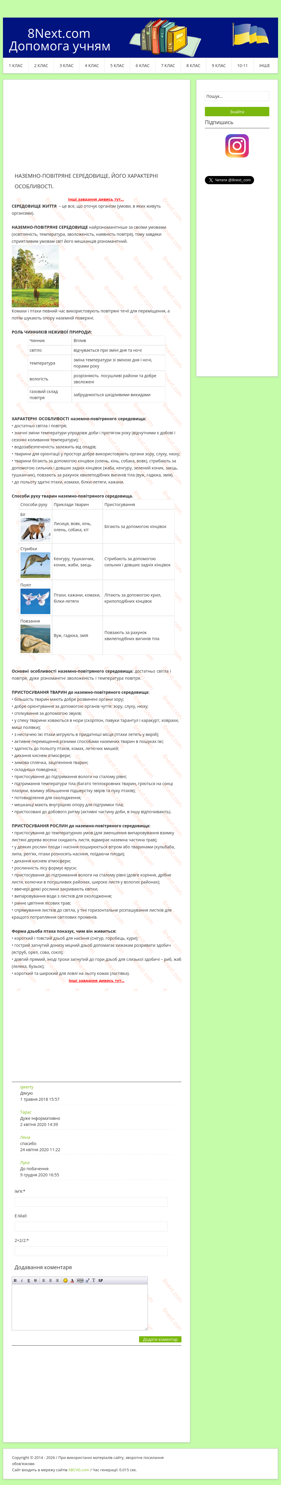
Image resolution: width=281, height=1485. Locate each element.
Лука (25, 1162)
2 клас (41, 65)
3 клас (66, 65)
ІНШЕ (264, 65)
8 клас (193, 65)
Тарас (26, 1112)
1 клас (16, 65)
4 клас (92, 65)
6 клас (143, 65)
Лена (25, 1137)
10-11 (242, 65)
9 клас (219, 65)
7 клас (168, 65)
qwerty (26, 1087)
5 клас (117, 65)
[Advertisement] (96, 129)
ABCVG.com (79, 1469)
